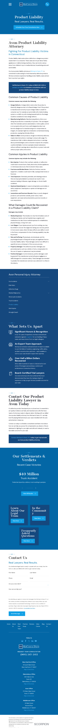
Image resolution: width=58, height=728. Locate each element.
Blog (43, 624)
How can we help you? (15, 589)
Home (8, 624)
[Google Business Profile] (22, 641)
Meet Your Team (19, 627)
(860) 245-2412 (29, 655)
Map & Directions (29, 670)
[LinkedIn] (32, 641)
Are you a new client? (15, 584)
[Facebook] (26, 641)
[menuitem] (28, 281)
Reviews (31, 624)
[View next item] (36, 488)
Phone (10, 578)
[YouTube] (36, 641)
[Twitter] (29, 641)
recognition (29, 337)
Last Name (33, 572)
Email (31, 578)
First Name (12, 572)
